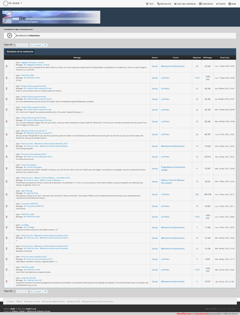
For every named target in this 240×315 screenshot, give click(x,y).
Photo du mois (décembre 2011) (33, 154)
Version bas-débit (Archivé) (53, 301)
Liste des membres (185, 3)
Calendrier (206, 3)
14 (197, 181)
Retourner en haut (32, 301)
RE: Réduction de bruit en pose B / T (38, 133)
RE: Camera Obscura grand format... (38, 88)
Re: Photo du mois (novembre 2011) (38, 259)
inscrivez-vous (202, 313)
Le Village (25, 225)
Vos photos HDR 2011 (29, 203)
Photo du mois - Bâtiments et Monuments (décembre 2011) (44, 143)
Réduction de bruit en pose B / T (34, 131)
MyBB (12, 309)
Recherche (164, 3)
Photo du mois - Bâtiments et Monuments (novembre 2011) (44, 235)
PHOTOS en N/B (27, 75)
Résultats (50, 35)
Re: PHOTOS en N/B (31, 216)
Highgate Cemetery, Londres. (32, 62)
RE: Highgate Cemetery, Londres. (37, 65)
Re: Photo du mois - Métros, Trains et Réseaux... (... (44, 180)
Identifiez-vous (184, 313)
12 (197, 238)
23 (197, 66)
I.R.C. (150, 3)
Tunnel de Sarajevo (28, 165)
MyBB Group (31, 309)
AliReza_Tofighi (18, 311)
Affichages (207, 57)
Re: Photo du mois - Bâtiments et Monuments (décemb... (46, 146)
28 (197, 134)
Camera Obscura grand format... (34, 86)
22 (197, 88)
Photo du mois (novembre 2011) (34, 256)
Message (77, 57)
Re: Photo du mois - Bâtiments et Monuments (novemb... (46, 238)
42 (32, 45)
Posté (222, 57)
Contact (10, 301)
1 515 (197, 77)
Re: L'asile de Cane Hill (32, 280)
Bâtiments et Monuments (172, 66)
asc (227, 57)
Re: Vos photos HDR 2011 (34, 206)
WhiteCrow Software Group (38, 311)
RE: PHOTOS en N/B (31, 78)
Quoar (155, 66)
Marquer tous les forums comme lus (97, 301)
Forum (175, 57)
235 (197, 194)
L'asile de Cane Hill (28, 278)
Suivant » (38, 45)
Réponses (197, 57)
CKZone (21, 35)
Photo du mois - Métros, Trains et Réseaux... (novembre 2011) (45, 178)
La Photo (165, 77)
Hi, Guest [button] (11, 3)
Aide (232, 3)
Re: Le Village (29, 227)
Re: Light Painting (31, 193)
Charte (220, 3)
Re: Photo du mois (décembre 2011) (38, 156)
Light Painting (26, 191)
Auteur (155, 57)
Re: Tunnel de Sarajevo (33, 167)
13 (197, 146)
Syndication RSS (73, 301)
